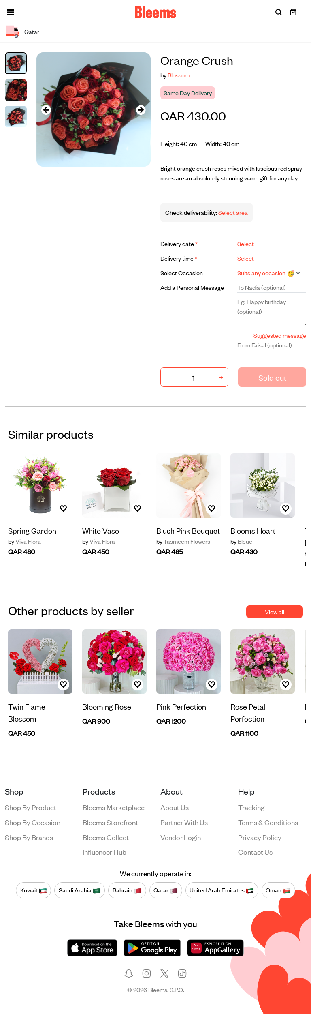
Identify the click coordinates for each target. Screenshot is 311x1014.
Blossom (179, 75)
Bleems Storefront (110, 822)
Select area (232, 212)
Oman (278, 890)
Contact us (255, 851)
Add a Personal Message (192, 287)
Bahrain (127, 890)
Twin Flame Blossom (26, 712)
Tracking (251, 807)
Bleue (241, 541)
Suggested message (279, 335)
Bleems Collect (106, 837)
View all (274, 611)
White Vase (100, 530)
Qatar (165, 890)
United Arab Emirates (222, 890)
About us (174, 807)
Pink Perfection (181, 706)
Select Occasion (181, 272)
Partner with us (184, 822)
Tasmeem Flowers (183, 541)
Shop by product (30, 807)
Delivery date (179, 243)
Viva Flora (24, 541)
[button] (10, 12)
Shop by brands (29, 837)
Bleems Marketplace (114, 807)
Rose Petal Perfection (247, 712)
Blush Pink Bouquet (188, 530)
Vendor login (180, 837)
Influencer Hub (104, 851)
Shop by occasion (32, 822)
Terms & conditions (268, 822)
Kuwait (33, 890)
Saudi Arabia (80, 890)
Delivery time (178, 258)
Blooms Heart (252, 530)
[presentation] (46, 109)
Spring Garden (32, 530)
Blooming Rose (106, 706)
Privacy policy (259, 837)
